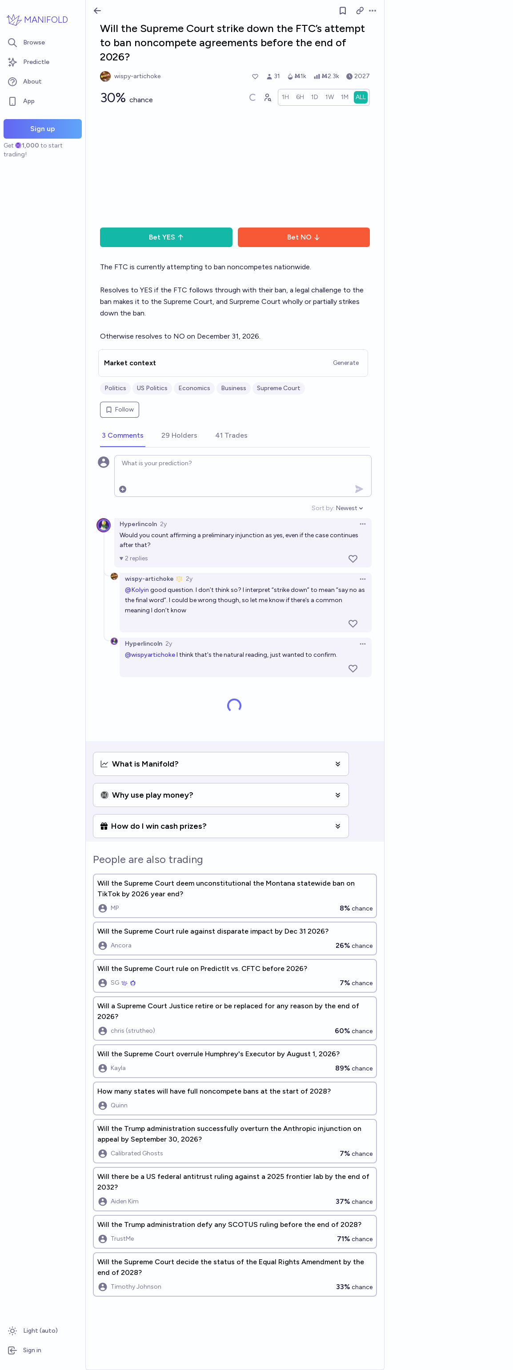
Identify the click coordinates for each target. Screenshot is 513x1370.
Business (233, 388)
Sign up (42, 128)
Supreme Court (279, 388)
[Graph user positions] (267, 97)
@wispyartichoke (150, 655)
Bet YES (166, 237)
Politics (115, 388)
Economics (194, 388)
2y (163, 524)
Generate (346, 363)
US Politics (152, 388)
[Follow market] (343, 11)
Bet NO (304, 237)
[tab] (122, 436)
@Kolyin (137, 590)
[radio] (285, 97)
